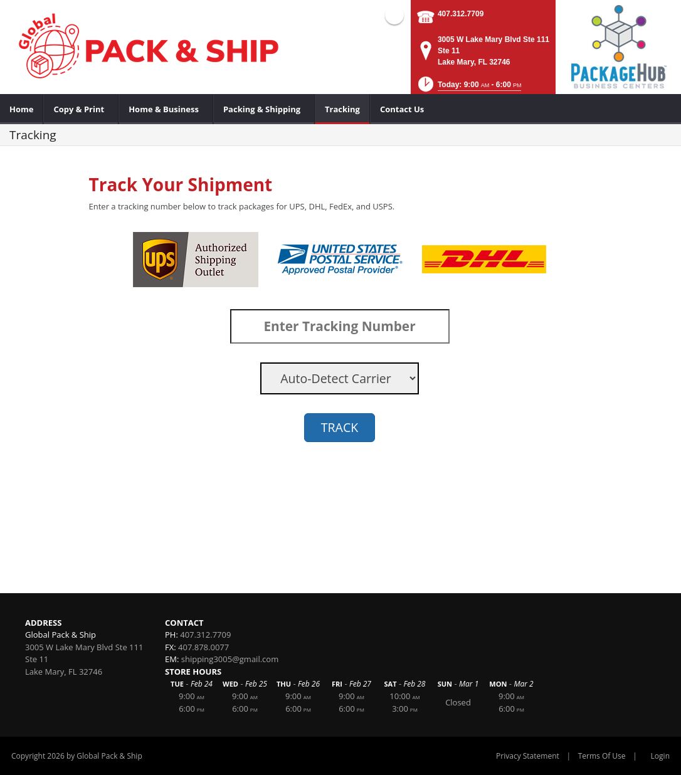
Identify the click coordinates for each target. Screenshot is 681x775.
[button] (469, 88)
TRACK (339, 427)
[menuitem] (21, 109)
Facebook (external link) (394, 15)
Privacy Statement (527, 756)
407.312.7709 (460, 13)
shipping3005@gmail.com (229, 659)
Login (660, 756)
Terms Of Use (602, 756)
